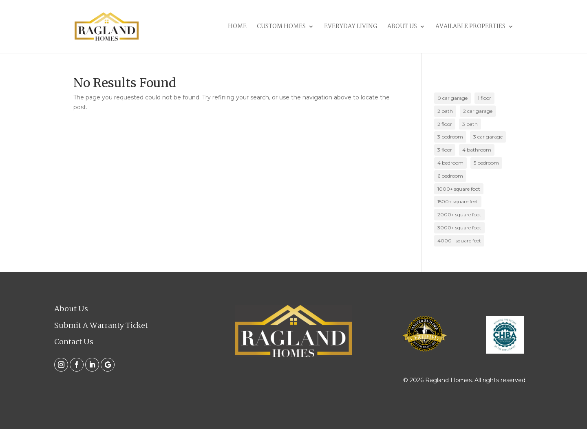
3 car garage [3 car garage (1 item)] (488, 137)
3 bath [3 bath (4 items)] (470, 124)
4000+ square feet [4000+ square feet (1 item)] (459, 241)
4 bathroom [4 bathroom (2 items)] (476, 150)
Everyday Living (350, 27)
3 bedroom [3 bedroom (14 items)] (450, 137)
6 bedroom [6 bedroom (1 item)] (450, 176)
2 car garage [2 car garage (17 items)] (477, 111)
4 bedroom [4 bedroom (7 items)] (450, 163)
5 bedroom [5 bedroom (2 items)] (486, 163)
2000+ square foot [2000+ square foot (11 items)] (459, 214)
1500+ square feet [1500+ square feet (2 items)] (457, 201)
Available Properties (470, 27)
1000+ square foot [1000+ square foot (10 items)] (458, 189)
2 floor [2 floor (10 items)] (444, 124)
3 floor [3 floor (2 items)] (444, 150)
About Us (402, 27)
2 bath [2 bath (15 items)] (445, 111)
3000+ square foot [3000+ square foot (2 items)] (459, 227)
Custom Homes (281, 27)
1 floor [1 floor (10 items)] (484, 98)
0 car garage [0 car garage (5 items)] (452, 98)
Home (237, 27)
